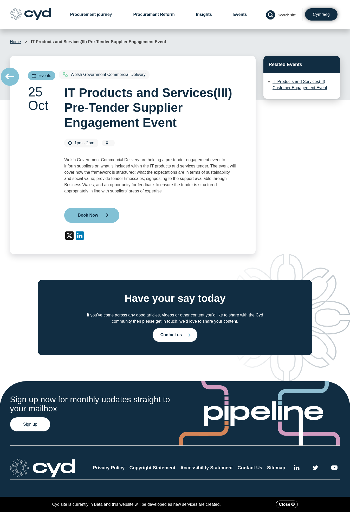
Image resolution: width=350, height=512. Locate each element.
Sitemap (276, 467)
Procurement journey (91, 14)
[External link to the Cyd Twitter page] (315, 468)
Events (240, 14)
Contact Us (250, 467)
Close (287, 504)
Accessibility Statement (206, 467)
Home (15, 42)
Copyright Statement (152, 467)
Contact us (171, 335)
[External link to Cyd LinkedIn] (297, 468)
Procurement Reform (153, 14)
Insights (204, 14)
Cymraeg (321, 14)
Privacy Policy (109, 467)
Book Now (88, 215)
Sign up (30, 424)
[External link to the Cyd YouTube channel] (334, 468)
